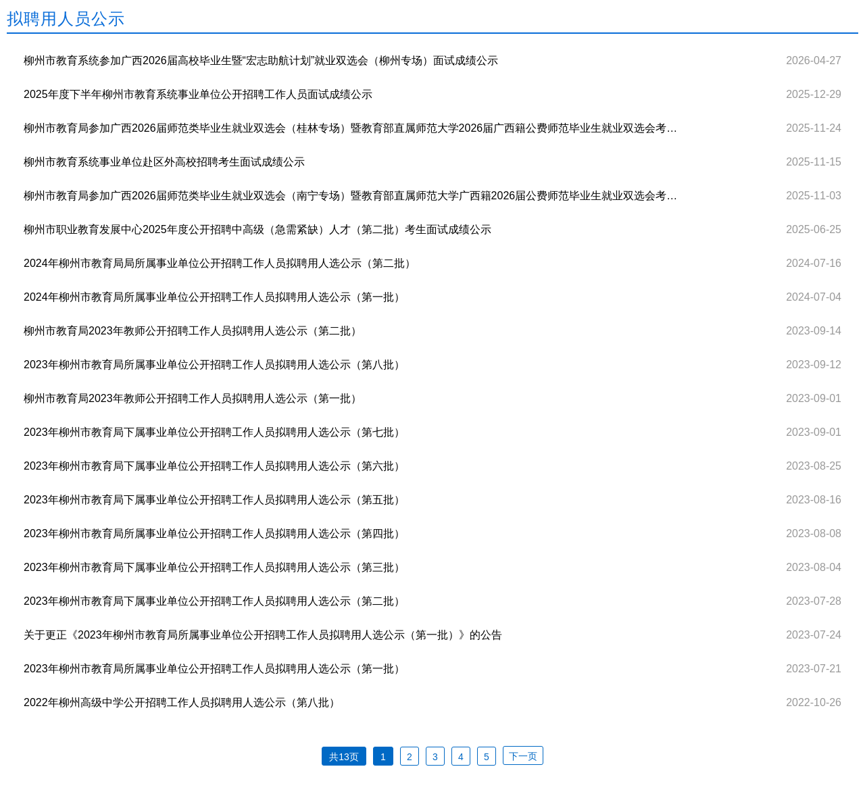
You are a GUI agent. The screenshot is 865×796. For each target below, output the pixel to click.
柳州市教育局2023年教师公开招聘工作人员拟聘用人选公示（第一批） (193, 398)
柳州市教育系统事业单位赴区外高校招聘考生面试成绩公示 (164, 162)
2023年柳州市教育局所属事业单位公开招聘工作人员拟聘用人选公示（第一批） (214, 668)
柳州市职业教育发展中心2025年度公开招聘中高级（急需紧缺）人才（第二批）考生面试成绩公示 (257, 229)
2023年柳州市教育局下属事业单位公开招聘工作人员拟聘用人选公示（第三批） (214, 567)
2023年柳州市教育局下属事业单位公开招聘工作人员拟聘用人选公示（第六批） (214, 466)
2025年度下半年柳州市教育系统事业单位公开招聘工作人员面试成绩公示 (198, 94)
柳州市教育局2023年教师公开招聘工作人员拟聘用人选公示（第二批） (193, 331)
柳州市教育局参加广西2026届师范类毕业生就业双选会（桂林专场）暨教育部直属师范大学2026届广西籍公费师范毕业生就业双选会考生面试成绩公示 (351, 128)
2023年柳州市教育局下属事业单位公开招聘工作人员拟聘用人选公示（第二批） (214, 601)
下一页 (523, 756)
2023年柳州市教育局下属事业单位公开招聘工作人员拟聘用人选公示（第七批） (214, 432)
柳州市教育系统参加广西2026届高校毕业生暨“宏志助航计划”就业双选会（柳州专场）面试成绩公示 (261, 60)
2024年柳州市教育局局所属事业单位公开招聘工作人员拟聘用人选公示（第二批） (220, 263)
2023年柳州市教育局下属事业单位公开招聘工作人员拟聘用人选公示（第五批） (214, 499)
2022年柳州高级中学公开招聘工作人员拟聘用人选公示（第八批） (182, 702)
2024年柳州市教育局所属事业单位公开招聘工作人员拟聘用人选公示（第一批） (214, 297)
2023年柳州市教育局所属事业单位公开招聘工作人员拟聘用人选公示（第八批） (214, 364)
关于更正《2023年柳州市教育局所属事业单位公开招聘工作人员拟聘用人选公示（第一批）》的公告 (263, 635)
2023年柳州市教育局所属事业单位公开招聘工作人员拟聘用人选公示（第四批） (214, 533)
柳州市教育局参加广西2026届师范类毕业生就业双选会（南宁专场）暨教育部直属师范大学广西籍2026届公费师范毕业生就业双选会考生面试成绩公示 (351, 195)
